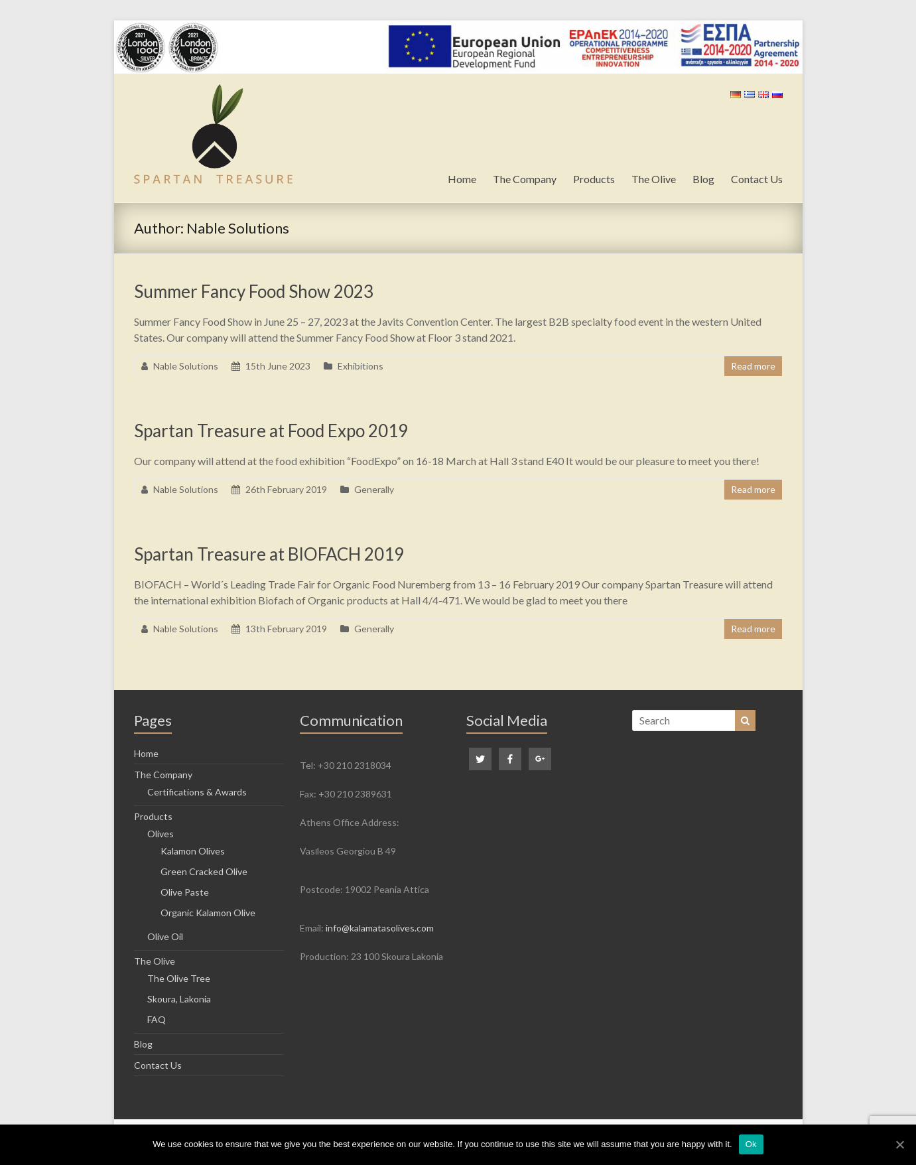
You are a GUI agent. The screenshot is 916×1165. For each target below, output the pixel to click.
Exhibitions (360, 366)
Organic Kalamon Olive (208, 912)
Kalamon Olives (193, 851)
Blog (703, 178)
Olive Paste (185, 892)
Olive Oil (165, 936)
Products (594, 178)
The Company (524, 178)
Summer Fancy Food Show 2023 (253, 291)
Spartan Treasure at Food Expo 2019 (271, 430)
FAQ (156, 1019)
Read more (753, 366)
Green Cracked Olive (204, 871)
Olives (160, 833)
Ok (751, 1144)
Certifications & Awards (197, 791)
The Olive (653, 178)
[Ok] (899, 1144)
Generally (374, 489)
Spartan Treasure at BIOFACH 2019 (269, 554)
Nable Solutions (185, 366)
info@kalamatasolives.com (380, 927)
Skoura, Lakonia (179, 998)
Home (462, 178)
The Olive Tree (178, 978)
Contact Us (757, 178)
